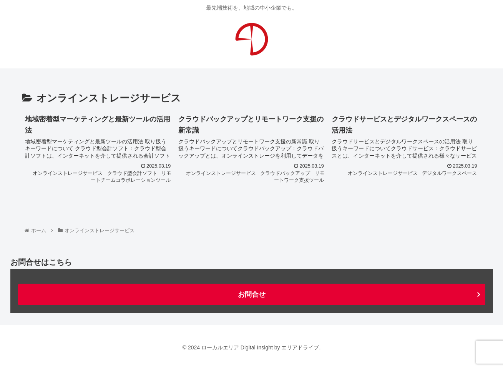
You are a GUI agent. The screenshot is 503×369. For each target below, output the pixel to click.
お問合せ (252, 294)
